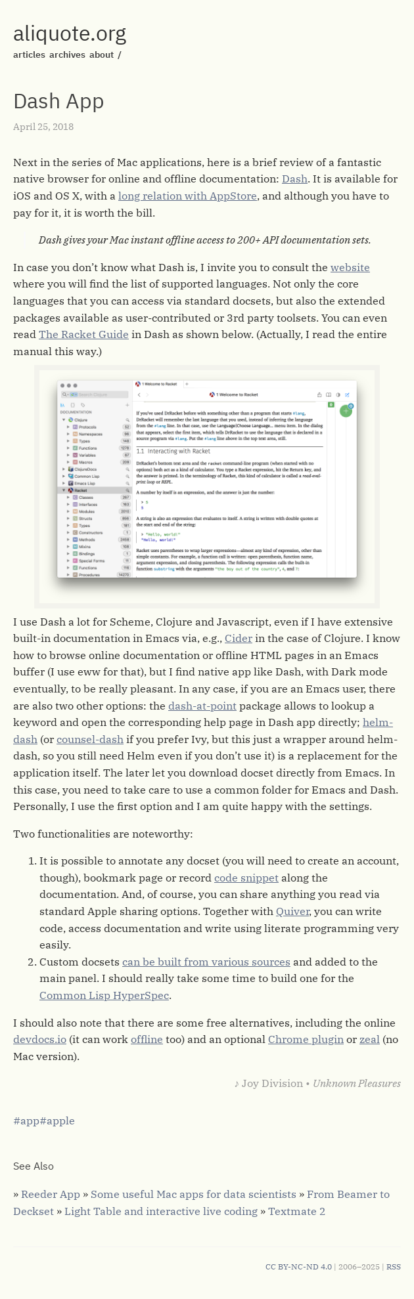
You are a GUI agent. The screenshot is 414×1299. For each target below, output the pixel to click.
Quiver (292, 911)
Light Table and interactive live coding (161, 1211)
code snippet (246, 877)
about (101, 54)
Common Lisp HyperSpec (104, 995)
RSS (393, 1266)
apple (61, 1120)
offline (147, 1039)
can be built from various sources (206, 961)
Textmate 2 (297, 1211)
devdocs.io (39, 1039)
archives (67, 54)
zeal (369, 1039)
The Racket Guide (84, 334)
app (29, 1120)
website (350, 267)
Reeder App (50, 1194)
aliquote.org (69, 33)
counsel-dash (90, 739)
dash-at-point (202, 705)
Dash (295, 178)
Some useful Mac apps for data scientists (193, 1194)
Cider (238, 638)
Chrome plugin (306, 1039)
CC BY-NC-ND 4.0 (298, 1266)
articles (29, 54)
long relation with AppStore (187, 195)
